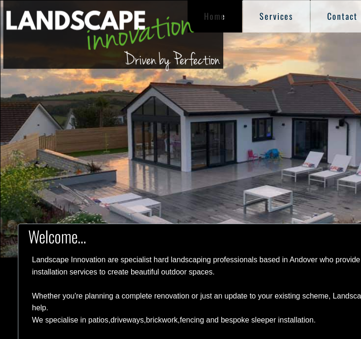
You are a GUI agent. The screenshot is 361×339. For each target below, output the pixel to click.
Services (276, 16)
